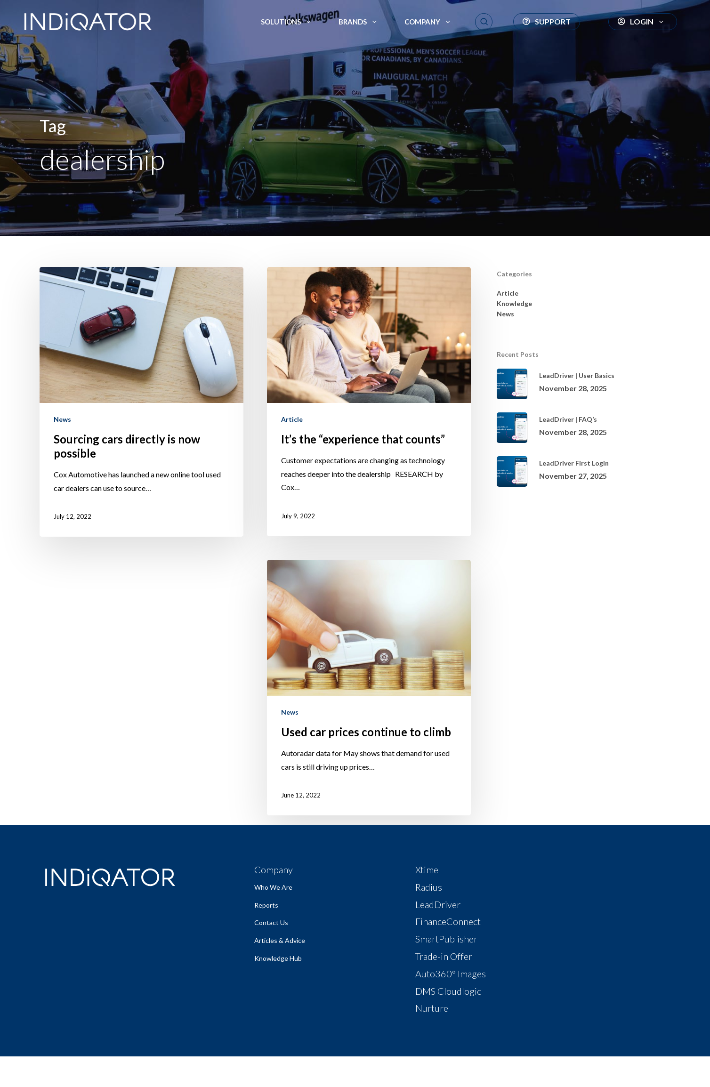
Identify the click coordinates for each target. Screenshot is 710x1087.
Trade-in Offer (443, 956)
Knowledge (514, 303)
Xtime (426, 869)
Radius (428, 887)
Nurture (431, 1008)
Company (273, 869)
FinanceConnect (448, 921)
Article (292, 419)
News (62, 419)
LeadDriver (437, 904)
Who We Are (273, 887)
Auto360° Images (450, 973)
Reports (266, 905)
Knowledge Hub (278, 958)
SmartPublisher (446, 938)
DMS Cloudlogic (448, 991)
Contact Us (271, 922)
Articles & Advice (279, 940)
